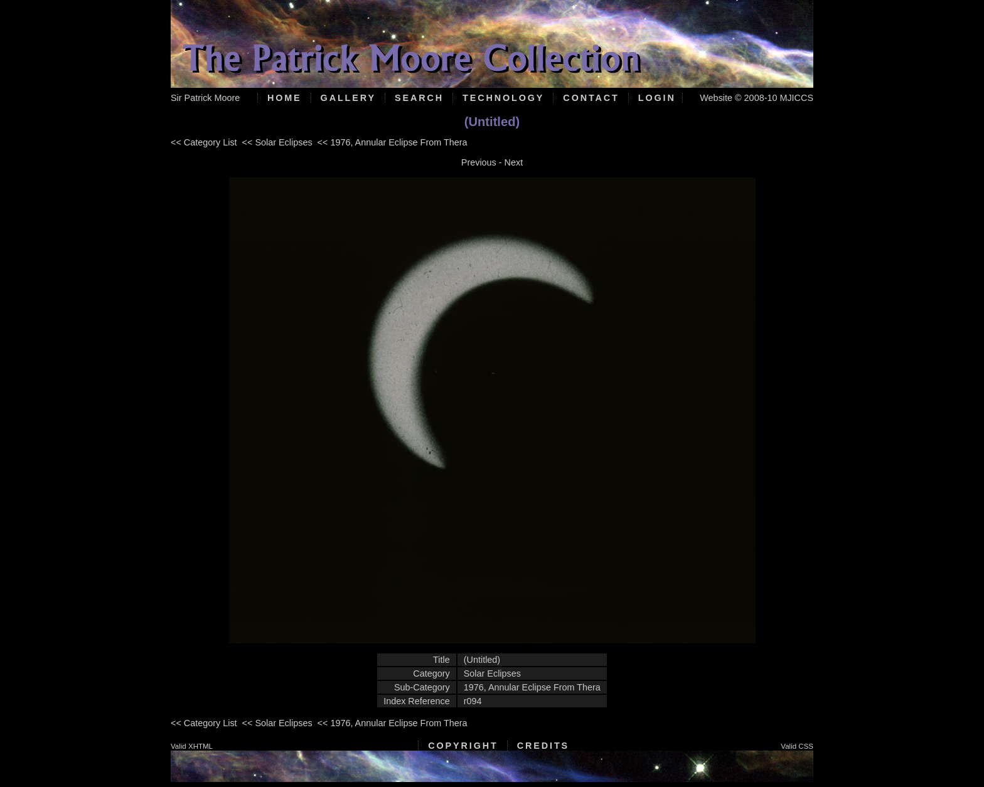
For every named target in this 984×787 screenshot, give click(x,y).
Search (419, 98)
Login (657, 98)
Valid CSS (797, 746)
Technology (503, 98)
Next (514, 162)
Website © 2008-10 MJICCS (756, 98)
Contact (591, 98)
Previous (478, 162)
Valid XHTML (192, 746)
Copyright (463, 746)
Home (284, 98)
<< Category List (204, 142)
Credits (543, 746)
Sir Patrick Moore (205, 98)
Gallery (348, 98)
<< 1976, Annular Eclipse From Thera (393, 142)
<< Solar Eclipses (277, 142)
